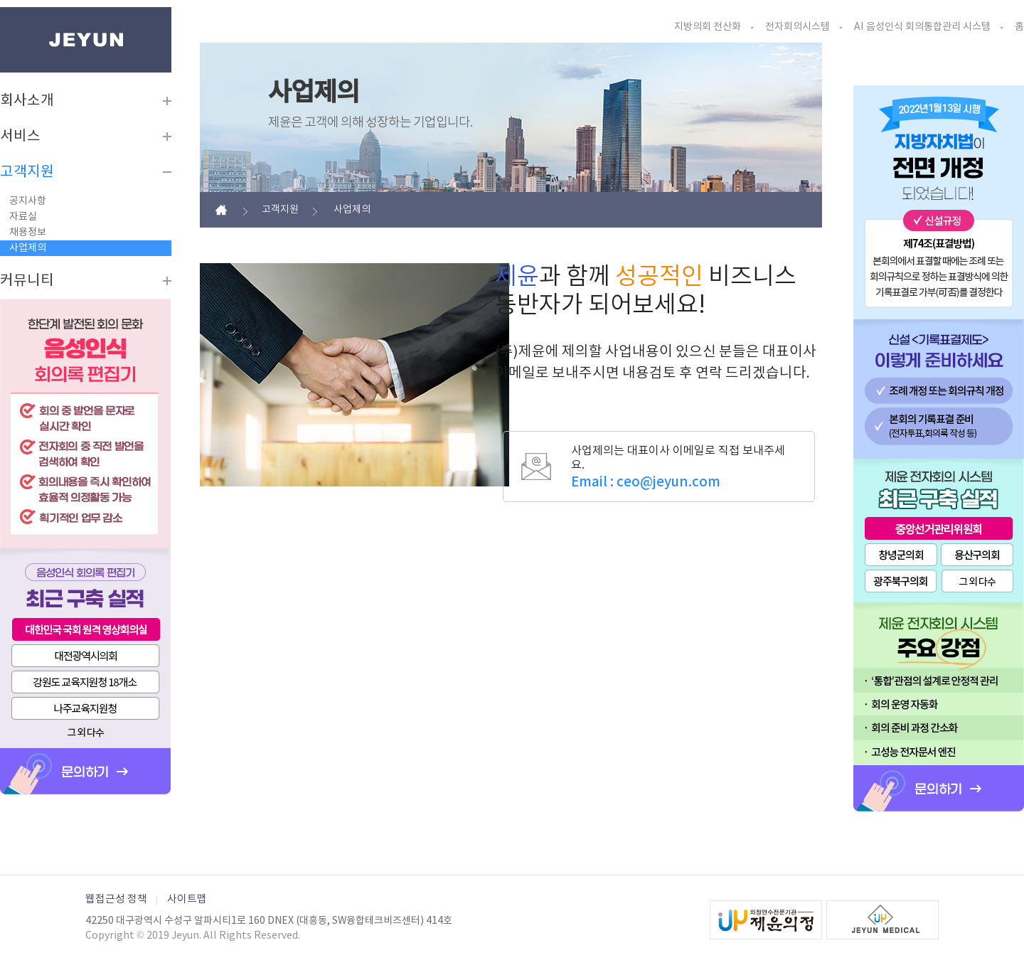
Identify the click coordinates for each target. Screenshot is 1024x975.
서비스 (20, 136)
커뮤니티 (27, 280)
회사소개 (27, 101)
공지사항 (27, 201)
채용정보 (27, 232)
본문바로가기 (0, 7)
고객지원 (27, 172)
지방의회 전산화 (707, 27)
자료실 (23, 217)
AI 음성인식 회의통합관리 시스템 (922, 27)
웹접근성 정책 (116, 899)
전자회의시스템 (797, 27)
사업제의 (27, 248)
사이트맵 (187, 899)
